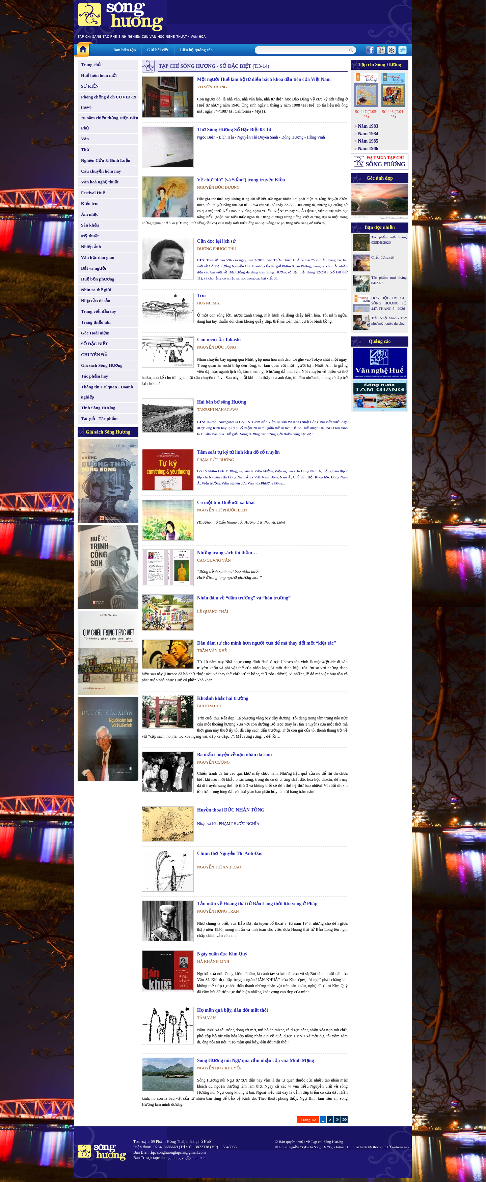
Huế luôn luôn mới (99, 75)
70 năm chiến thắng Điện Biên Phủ (109, 122)
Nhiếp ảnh (91, 246)
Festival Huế (93, 192)
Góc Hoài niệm (95, 332)
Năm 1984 (368, 133)
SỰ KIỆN (90, 86)
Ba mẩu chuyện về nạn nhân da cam (234, 754)
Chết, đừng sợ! (383, 257)
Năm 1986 (368, 148)
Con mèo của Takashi (219, 339)
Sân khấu (90, 225)
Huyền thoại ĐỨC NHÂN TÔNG (231, 809)
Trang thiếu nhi (96, 322)
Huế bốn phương (97, 279)
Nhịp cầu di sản (95, 300)
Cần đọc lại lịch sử (216, 241)
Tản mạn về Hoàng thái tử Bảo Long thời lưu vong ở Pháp (257, 903)
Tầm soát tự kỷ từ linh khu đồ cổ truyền (238, 452)
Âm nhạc (89, 214)
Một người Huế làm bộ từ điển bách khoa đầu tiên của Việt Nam (264, 79)
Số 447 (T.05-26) (366, 114)
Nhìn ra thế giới (96, 289)
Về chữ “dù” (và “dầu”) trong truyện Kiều (241, 179)
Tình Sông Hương (98, 407)
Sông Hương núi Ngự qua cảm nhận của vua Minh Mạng (255, 1060)
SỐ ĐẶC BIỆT (94, 343)
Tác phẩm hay (94, 376)
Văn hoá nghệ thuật (99, 181)
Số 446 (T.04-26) (393, 114)
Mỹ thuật (90, 235)
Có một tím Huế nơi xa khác (226, 502)
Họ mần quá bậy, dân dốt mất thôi (232, 1010)
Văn (85, 138)
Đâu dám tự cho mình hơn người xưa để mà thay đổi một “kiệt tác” (266, 643)
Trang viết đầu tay (98, 311)
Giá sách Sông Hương (102, 365)
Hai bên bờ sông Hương (221, 402)
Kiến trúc (90, 203)
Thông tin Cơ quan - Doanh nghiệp (107, 392)
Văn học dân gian (97, 257)
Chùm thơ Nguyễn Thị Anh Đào (230, 853)
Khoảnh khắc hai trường (222, 698)
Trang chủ (91, 64)
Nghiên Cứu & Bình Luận (105, 160)
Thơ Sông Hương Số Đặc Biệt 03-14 (234, 129)
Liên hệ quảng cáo (196, 50)
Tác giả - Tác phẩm (99, 418)
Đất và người (93, 268)
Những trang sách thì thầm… (227, 552)
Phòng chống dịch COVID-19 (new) (108, 102)
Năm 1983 (368, 126)
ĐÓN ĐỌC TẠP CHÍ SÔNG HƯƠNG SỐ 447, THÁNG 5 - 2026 (389, 303)
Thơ (85, 149)
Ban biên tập (124, 50)
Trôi (201, 295)
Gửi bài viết (157, 50)
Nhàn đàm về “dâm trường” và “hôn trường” (244, 597)
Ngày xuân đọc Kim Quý (222, 953)
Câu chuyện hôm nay (101, 171)
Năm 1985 (368, 141)
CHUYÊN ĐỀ (94, 354)
